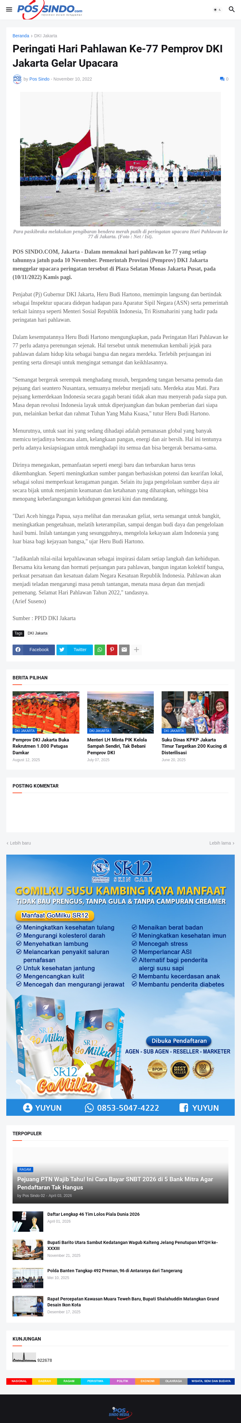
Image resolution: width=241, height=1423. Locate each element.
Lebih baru (20, 843)
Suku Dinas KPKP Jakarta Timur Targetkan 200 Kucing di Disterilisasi (194, 746)
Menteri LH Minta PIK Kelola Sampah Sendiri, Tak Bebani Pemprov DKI (117, 746)
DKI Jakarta (45, 36)
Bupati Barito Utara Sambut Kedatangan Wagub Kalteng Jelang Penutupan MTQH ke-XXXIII (132, 1245)
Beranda (21, 36)
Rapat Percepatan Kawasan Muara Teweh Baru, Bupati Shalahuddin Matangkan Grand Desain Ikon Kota (133, 1301)
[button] (8, 9)
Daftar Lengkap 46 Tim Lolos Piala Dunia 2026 (93, 1214)
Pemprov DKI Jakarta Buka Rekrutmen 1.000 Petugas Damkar (41, 746)
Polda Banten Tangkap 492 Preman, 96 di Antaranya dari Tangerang (114, 1270)
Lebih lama (220, 843)
